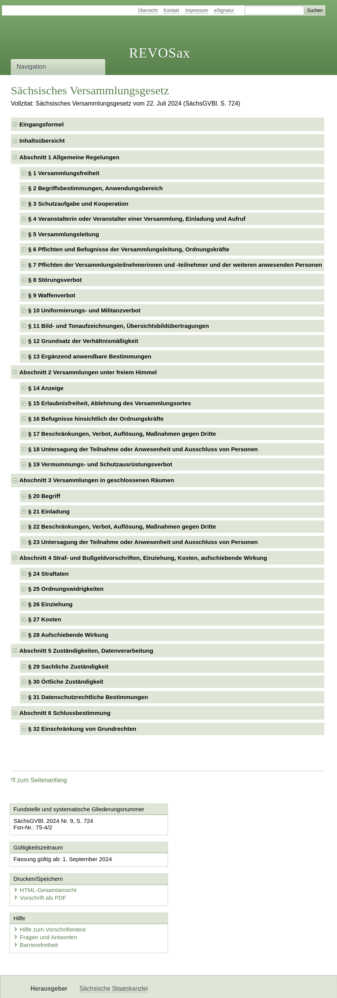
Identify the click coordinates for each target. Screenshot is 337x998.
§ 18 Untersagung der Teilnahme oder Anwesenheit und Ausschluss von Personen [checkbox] (143, 449)
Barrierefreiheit (36, 913)
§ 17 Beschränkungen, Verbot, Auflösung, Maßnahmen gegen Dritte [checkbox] (122, 433)
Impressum (196, 10)
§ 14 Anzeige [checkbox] (45, 388)
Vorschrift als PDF (204, 866)
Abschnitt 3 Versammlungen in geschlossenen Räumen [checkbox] (96, 480)
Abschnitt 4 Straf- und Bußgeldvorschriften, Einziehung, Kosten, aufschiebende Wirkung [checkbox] (143, 557)
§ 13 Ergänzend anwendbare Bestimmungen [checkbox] (89, 356)
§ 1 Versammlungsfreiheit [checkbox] (63, 173)
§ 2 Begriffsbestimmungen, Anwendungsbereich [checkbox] (95, 188)
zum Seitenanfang (39, 780)
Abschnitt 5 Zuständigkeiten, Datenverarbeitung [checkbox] (86, 650)
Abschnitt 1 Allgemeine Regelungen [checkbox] (69, 157)
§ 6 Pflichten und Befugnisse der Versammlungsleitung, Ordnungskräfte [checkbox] (128, 249)
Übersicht (148, 10)
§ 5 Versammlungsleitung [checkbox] (63, 234)
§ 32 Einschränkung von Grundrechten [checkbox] (82, 728)
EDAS (168, 985)
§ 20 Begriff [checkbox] (44, 496)
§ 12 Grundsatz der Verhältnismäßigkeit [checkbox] (83, 341)
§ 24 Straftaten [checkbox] (48, 573)
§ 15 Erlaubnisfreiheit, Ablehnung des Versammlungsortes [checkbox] (109, 403)
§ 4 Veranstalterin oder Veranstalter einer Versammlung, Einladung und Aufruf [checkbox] (137, 218)
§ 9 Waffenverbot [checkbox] (51, 295)
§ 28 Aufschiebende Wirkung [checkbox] (68, 634)
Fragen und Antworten (45, 905)
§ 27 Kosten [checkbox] (44, 619)
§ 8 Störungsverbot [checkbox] (55, 279)
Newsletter (93, 985)
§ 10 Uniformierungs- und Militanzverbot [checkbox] (84, 310)
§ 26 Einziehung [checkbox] (50, 604)
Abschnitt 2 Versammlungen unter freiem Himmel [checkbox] (88, 372)
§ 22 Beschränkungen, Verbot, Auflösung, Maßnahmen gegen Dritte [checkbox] (122, 526)
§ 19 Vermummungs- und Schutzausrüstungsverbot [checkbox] (100, 464)
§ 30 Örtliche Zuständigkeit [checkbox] (65, 681)
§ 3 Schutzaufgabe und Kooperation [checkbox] (78, 203)
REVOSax (159, 53)
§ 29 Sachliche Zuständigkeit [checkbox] (68, 666)
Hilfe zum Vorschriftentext (50, 898)
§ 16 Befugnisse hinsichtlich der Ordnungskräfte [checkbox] (96, 418)
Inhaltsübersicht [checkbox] (42, 140)
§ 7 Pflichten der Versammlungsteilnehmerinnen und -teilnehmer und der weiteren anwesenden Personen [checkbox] (175, 264)
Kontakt (172, 10)
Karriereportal (134, 985)
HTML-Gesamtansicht (209, 858)
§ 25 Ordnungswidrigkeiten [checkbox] (66, 588)
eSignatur (224, 10)
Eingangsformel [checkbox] (41, 124)
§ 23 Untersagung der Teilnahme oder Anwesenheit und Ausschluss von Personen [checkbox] (143, 542)
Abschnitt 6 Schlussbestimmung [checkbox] (64, 713)
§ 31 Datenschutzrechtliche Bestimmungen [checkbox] (88, 697)
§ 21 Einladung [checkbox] (49, 511)
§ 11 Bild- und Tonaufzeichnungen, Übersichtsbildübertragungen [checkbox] (118, 325)
